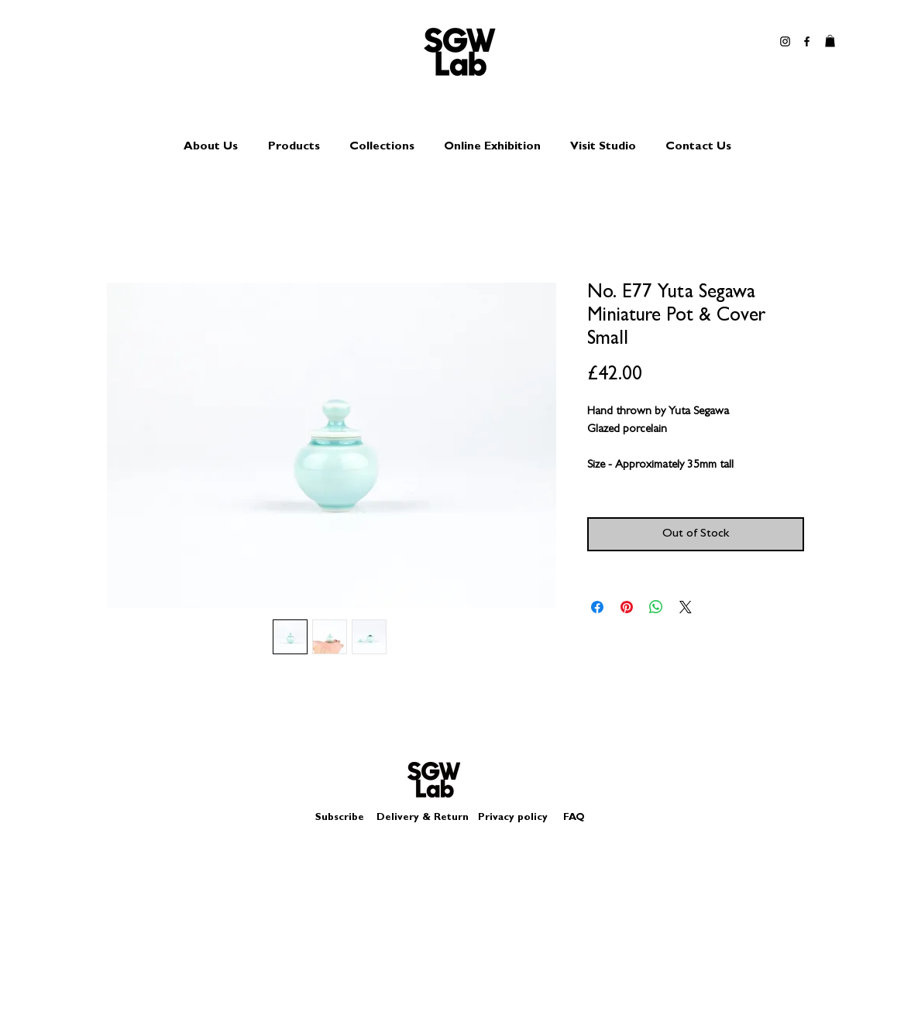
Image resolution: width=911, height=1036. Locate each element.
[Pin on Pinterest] (626, 607)
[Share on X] (685, 607)
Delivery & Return (422, 818)
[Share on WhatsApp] (656, 607)
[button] (830, 41)
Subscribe (339, 818)
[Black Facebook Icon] (806, 41)
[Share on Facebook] (597, 607)
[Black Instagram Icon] (785, 41)
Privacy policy (519, 818)
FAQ (574, 818)
